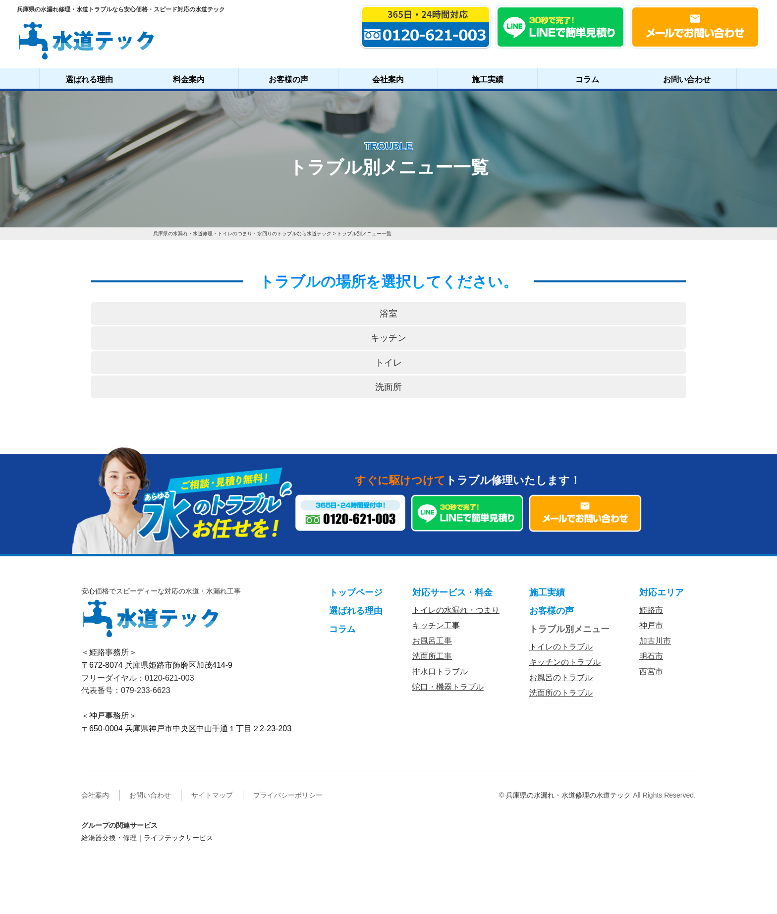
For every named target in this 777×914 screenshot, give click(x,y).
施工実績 (487, 79)
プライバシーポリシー (288, 795)
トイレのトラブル (561, 647)
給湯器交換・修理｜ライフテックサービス (147, 838)
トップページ (356, 592)
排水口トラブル (440, 671)
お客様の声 (288, 79)
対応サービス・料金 (452, 592)
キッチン (388, 338)
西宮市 (651, 671)
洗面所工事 (432, 656)
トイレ (388, 363)
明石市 (651, 656)
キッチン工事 (436, 625)
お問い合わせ (687, 79)
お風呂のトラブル (561, 677)
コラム (587, 79)
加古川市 (655, 641)
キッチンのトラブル (565, 662)
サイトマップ (212, 795)
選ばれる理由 (89, 79)
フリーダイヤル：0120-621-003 (137, 678)
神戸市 (651, 625)
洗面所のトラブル (561, 693)
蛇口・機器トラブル (448, 687)
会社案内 (388, 79)
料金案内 (189, 79)
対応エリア (661, 592)
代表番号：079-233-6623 (125, 690)
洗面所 (388, 387)
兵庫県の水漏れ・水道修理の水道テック (568, 795)
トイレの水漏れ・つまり (456, 610)
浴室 (388, 314)
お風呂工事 (432, 641)
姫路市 (651, 610)
